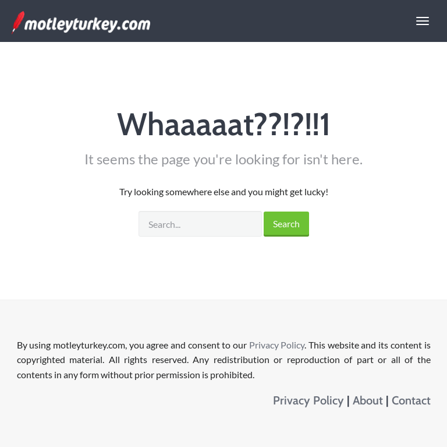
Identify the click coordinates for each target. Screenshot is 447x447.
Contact (411, 400)
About (368, 400)
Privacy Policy (277, 344)
